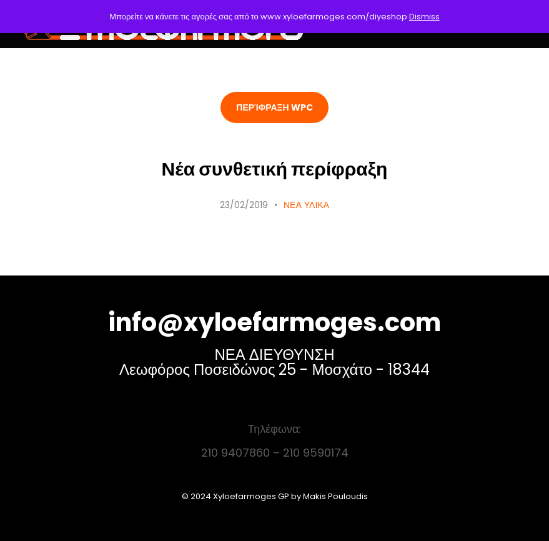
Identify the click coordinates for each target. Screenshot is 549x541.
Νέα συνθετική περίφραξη (275, 169)
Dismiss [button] (424, 16)
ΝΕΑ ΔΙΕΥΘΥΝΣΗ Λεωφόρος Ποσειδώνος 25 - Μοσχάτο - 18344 (274, 362)
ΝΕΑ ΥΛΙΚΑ (306, 205)
